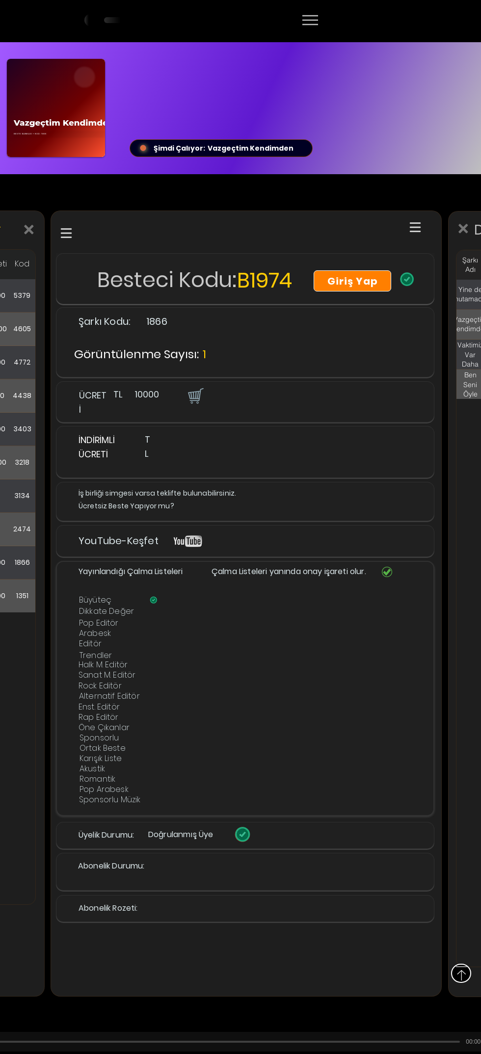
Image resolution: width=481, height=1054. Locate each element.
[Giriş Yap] (352, 280)
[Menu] (310, 20)
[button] (195, 395)
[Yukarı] (461, 973)
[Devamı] (367, 20)
